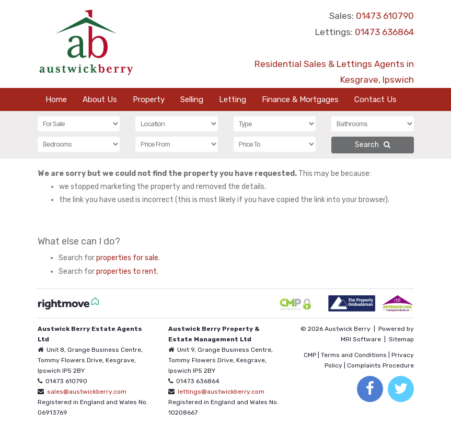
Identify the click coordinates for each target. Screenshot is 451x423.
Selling (191, 99)
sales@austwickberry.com (86, 391)
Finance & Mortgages (300, 99)
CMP (310, 355)
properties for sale (127, 257)
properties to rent (126, 271)
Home (56, 99)
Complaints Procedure (380, 365)
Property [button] (149, 99)
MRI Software (361, 339)
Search (372, 144)
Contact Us (375, 99)
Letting (232, 99)
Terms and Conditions (354, 355)
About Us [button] (100, 99)
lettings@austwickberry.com (221, 391)
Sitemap (401, 339)
